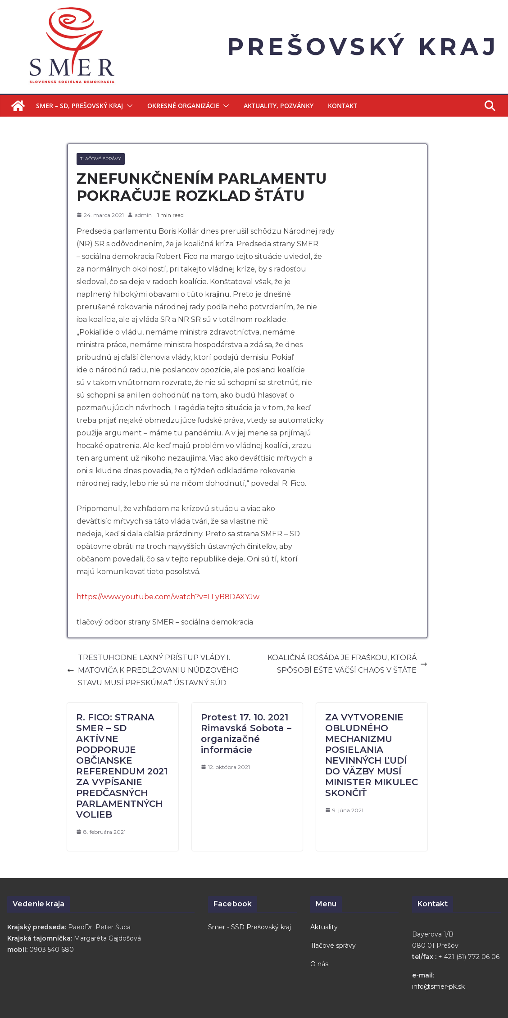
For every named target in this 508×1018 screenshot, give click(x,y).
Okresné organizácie (183, 105)
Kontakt (342, 105)
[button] (128, 106)
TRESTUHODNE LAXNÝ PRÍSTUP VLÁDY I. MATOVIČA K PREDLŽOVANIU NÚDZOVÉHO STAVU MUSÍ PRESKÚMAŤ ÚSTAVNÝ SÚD (153, 670)
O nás (319, 964)
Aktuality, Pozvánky (278, 105)
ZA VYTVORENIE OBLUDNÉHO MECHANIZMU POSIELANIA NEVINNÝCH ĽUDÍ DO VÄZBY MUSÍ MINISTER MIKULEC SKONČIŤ (371, 755)
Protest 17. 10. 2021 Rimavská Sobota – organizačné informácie (246, 733)
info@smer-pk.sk (438, 986)
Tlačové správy (100, 159)
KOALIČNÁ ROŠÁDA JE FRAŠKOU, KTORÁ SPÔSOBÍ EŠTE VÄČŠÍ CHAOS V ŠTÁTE (347, 663)
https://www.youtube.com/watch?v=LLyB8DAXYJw (168, 597)
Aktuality (324, 927)
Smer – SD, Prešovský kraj (79, 105)
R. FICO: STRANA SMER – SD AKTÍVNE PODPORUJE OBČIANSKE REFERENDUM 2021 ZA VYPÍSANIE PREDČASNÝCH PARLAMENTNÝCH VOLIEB (122, 766)
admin (143, 215)
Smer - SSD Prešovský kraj (249, 927)
